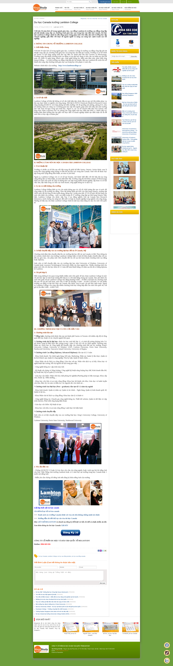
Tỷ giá (118, 43)
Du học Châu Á (79, 8)
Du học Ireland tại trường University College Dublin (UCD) (56, 614)
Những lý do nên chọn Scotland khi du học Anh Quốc (54, 599)
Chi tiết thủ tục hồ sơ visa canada (46, 511)
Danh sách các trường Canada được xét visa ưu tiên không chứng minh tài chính (68, 515)
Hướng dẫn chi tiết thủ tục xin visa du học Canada (57, 518)
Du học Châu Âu (91, 8)
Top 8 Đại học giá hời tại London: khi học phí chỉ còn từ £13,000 (129, 121)
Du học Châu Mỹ (104, 8)
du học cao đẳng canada (78, 556)
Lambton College (52, 556)
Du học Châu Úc (117, 8)
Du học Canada (43, 556)
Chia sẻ (123, 1)
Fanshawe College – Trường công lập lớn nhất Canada (55, 609)
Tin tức (68, 8)
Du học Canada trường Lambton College (56, 22)
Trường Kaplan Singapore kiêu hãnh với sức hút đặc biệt (55, 611)
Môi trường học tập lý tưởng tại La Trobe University (54, 604)
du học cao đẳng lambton (64, 556)
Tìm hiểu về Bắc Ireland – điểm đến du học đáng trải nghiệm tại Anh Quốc (60, 597)
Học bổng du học (130, 8)
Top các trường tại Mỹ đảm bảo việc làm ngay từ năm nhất (56, 601)
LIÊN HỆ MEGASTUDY (47, 522)
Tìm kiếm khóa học (105, 1)
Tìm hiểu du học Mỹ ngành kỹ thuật (49, 594)
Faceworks (60, 652)
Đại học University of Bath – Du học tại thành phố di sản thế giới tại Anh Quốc (61, 606)
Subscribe (134, 56)
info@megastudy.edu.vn (61, 650)
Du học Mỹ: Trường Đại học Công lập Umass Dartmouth (55, 592)
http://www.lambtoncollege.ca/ (69, 65)
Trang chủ (58, 8)
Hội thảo (116, 1)
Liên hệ (129, 1)
